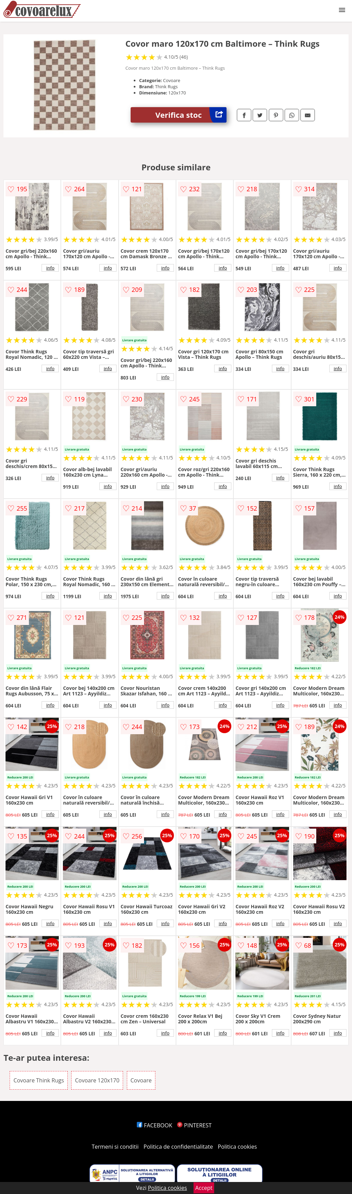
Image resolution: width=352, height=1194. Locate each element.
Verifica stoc (191, 115)
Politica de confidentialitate (178, 1146)
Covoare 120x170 (97, 1080)
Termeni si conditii (115, 1146)
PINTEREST (194, 1125)
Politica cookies (237, 1146)
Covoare (141, 1080)
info (50, 268)
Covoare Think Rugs (38, 1080)
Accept (203, 1188)
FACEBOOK (154, 1125)
